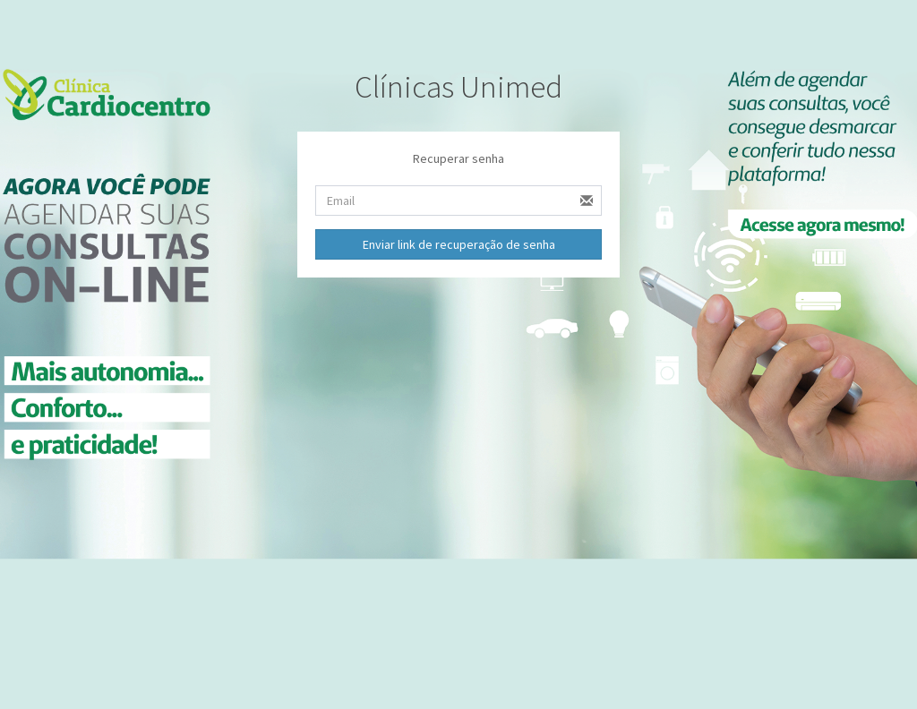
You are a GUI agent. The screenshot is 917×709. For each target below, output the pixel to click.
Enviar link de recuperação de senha (459, 244)
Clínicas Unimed (458, 87)
